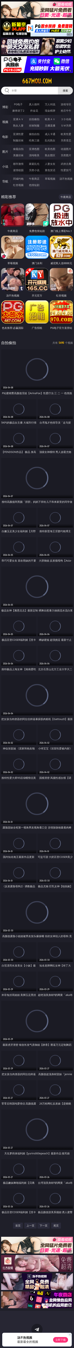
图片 (5, 152)
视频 (5, 122)
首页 (18, 1225)
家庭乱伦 (34, 164)
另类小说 (34, 170)
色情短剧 (34, 185)
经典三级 (34, 140)
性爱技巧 (66, 170)
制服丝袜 (18, 140)
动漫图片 (66, 149)
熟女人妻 (18, 125)
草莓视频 (50, 178)
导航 (5, 181)
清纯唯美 (34, 155)
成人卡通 (50, 134)
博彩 (5, 107)
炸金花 (34, 110)
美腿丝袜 (18, 155)
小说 (5, 166)
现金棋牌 (50, 110)
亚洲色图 (34, 149)
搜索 (65, 90)
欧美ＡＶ (50, 119)
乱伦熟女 (50, 140)
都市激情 (18, 164)
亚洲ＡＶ (18, 119)
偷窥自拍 (18, 149)
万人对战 (50, 104)
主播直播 (50, 125)
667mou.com (37, 81)
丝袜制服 (34, 125)
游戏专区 (66, 104)
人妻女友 (50, 164)
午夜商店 (34, 178)
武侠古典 (66, 164)
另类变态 (66, 140)
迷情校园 (18, 170)
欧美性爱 (66, 134)
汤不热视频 (66, 178)
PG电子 (18, 104)
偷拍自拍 (34, 134)
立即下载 (60, 1339)
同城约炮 (18, 178)
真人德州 (34, 104)
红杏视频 (18, 185)
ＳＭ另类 (66, 125)
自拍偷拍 (34, 119)
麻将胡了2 (18, 110)
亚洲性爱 (18, 134)
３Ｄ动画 (66, 119)
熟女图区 (50, 155)
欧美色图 (50, 149)
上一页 (30, 1225)
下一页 (43, 1225)
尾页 (56, 1225)
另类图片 (66, 155)
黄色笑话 (50, 170)
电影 (5, 137)
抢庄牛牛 (66, 110)
